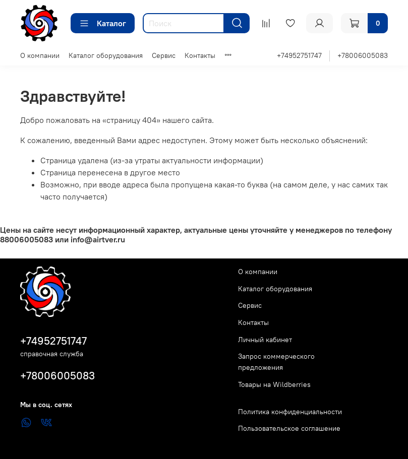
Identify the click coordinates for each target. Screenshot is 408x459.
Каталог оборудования (106, 55)
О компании (40, 55)
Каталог (102, 23)
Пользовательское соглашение (289, 428)
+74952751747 (299, 55)
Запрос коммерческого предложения (276, 362)
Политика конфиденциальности (290, 411)
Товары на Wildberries (274, 384)
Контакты (200, 55)
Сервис (164, 55)
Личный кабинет (265, 339)
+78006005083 (362, 55)
